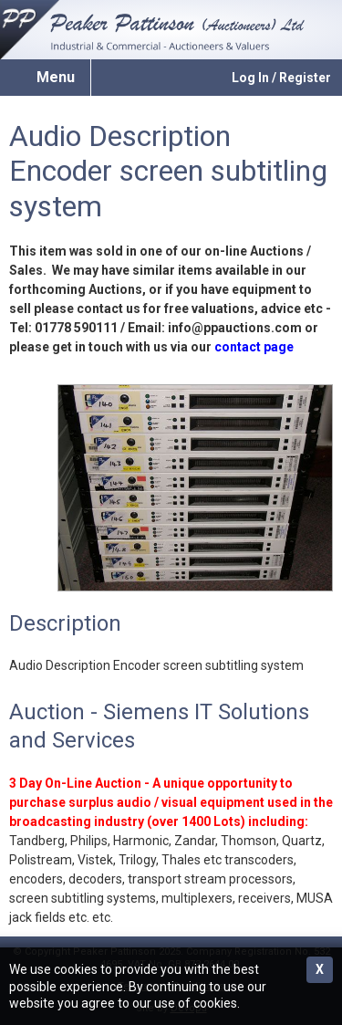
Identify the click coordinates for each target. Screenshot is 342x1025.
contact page (254, 347)
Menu (55, 77)
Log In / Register (281, 77)
